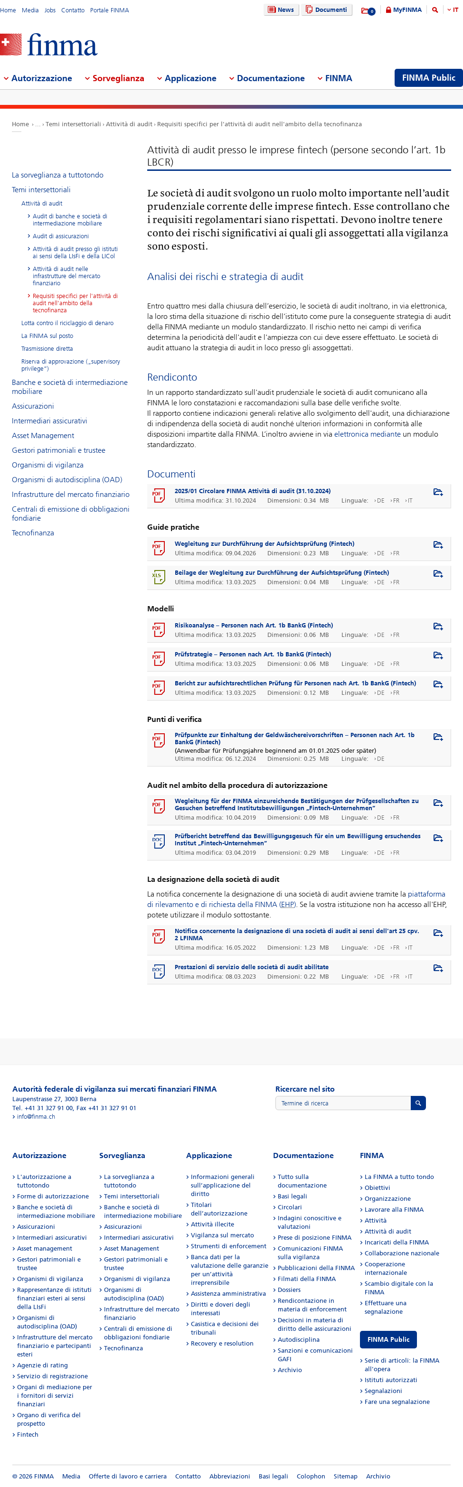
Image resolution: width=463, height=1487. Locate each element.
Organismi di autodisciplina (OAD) (67, 479)
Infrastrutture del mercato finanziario (71, 494)
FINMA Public (388, 1340)
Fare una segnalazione (397, 1401)
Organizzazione (388, 1198)
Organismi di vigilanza (48, 464)
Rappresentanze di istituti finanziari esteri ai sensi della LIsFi (54, 1298)
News (279, 9)
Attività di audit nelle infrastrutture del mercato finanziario (66, 276)
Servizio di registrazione (52, 1376)
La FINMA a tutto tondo (399, 1176)
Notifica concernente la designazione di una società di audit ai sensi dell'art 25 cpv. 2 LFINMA (297, 934)
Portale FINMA (109, 10)
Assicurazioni (33, 406)
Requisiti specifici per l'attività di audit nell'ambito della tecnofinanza (259, 124)
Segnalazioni (383, 1390)
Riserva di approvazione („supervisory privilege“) (70, 365)
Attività (376, 1220)
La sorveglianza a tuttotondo (58, 174)
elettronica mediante (367, 434)
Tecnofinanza (33, 532)
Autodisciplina (299, 1339)
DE (381, 500)
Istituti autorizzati (391, 1380)
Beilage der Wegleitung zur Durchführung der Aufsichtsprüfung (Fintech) (282, 572)
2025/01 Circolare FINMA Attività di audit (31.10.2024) (253, 491)
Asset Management (43, 435)
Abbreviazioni (229, 1476)
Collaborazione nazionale (402, 1253)
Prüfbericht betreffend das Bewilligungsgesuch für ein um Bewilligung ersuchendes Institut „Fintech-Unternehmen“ (298, 839)
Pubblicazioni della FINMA (316, 1268)
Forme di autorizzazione (53, 1196)
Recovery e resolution (222, 1343)
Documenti (325, 9)
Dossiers (289, 1289)
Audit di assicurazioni (61, 236)
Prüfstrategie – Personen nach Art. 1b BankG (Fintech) (253, 654)
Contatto (73, 10)
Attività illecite (212, 1224)
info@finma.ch (36, 1116)
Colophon (311, 1476)
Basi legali (292, 1196)
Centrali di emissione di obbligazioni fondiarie (71, 514)
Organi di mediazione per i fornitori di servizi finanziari (54, 1396)
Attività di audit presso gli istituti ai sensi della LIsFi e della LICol (75, 252)
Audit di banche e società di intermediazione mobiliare (70, 220)
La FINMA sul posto (47, 335)
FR (396, 500)
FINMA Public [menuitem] (428, 78)
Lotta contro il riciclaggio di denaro (67, 323)
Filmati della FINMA (307, 1278)
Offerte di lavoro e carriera (128, 1476)
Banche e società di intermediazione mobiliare (70, 387)
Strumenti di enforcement (228, 1246)
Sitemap (346, 1476)
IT (455, 9)
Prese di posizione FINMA (314, 1237)
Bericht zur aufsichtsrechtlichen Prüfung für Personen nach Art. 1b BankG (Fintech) (295, 683)
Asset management (44, 1248)
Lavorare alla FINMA (394, 1209)
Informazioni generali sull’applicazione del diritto (223, 1185)
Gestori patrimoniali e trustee (58, 450)
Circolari (290, 1207)
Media (30, 10)
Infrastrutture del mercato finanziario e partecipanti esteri (55, 1346)
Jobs (50, 10)
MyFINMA (407, 9)
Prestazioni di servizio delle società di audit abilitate (252, 967)
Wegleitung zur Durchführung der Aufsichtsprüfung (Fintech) (264, 543)
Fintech (27, 1434)
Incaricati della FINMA (397, 1242)
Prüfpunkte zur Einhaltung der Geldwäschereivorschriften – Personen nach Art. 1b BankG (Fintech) (295, 738)
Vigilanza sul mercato (222, 1235)
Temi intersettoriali (73, 124)
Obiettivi (377, 1187)
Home (8, 10)
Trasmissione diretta (47, 348)
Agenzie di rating (42, 1365)
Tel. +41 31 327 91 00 (42, 1108)
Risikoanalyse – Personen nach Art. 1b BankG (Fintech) (254, 625)
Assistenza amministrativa (228, 1293)
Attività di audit (129, 124)
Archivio (290, 1370)
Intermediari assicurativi (49, 420)
